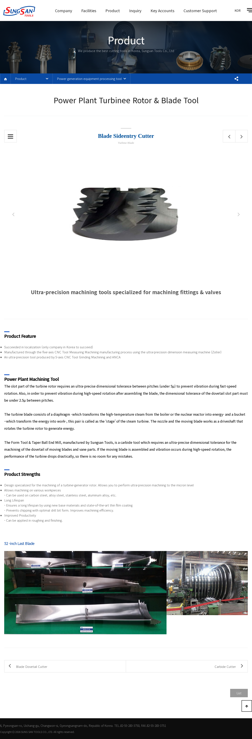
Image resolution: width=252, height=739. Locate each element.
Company (63, 10)
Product (112, 10)
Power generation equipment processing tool (89, 78)
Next (239, 214)
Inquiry (135, 10)
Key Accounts (162, 10)
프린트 (246, 78)
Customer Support (200, 10)
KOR (238, 10)
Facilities (88, 10)
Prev (13, 214)
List (239, 693)
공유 (236, 78)
